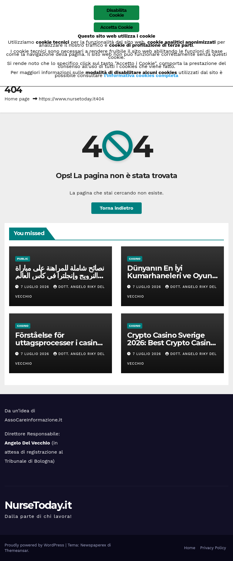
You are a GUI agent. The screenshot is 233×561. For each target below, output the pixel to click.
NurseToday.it (38, 505)
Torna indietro (116, 208)
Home (189, 548)
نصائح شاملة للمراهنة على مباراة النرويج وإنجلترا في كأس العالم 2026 (59, 276)
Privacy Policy (213, 548)
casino (134, 258)
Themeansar (16, 550)
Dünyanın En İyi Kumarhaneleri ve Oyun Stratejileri (169, 276)
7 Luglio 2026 (36, 287)
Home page (17, 99)
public (22, 258)
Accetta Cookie (116, 27)
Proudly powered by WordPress (35, 545)
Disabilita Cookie (116, 12)
